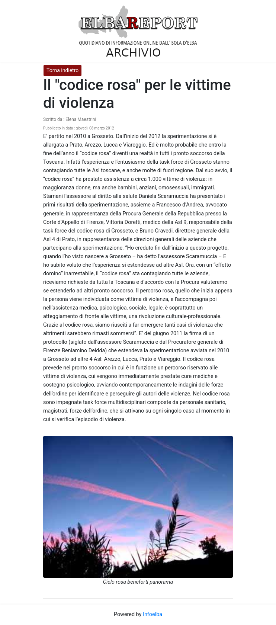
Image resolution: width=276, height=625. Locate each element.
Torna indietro (62, 70)
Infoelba (152, 614)
